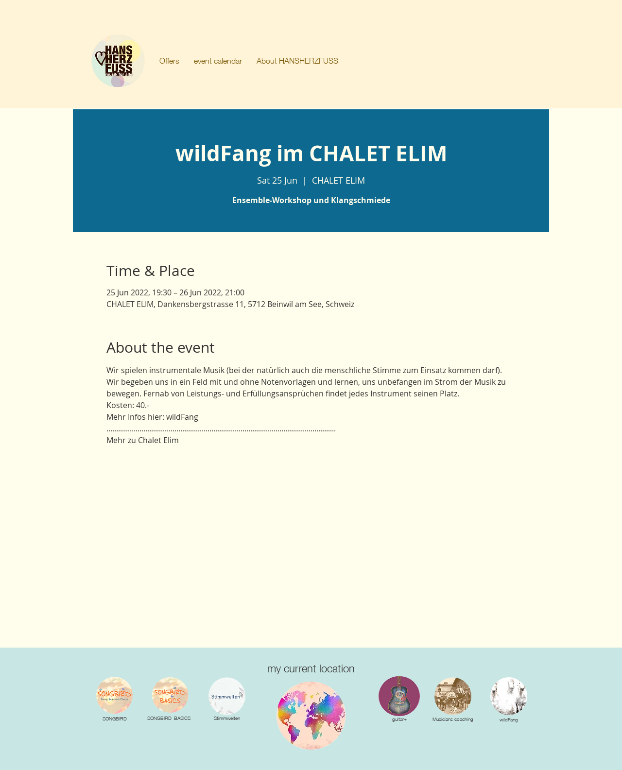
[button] (169, 60)
